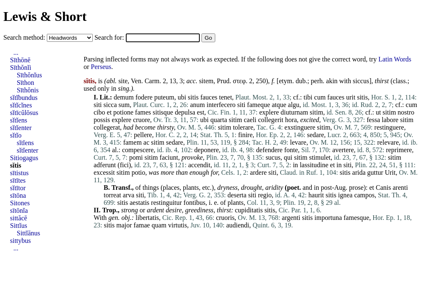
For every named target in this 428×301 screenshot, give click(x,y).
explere (269, 112)
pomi (136, 157)
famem (132, 142)
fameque (258, 104)
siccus (361, 80)
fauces (208, 97)
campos (364, 195)
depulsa (185, 112)
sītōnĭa (19, 210)
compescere (138, 149)
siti (98, 104)
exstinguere (300, 127)
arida (359, 172)
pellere (143, 134)
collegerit (270, 119)
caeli (250, 119)
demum (124, 97)
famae (142, 225)
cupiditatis (249, 210)
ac (146, 142)
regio (265, 195)
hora (291, 119)
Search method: (25, 37)
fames (143, 112)
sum (124, 104)
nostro (405, 112)
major (124, 225)
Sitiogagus (24, 157)
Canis (383, 187)
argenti (291, 217)
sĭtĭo (16, 135)
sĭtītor (17, 187)
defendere (269, 149)
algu (294, 104)
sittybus (20, 240)
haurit (316, 195)
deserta (236, 195)
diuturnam (294, 112)
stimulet (320, 157)
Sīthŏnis (27, 90)
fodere (144, 97)
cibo (99, 112)
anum (197, 104)
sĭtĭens (18, 120)
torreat (112, 195)
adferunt (105, 164)
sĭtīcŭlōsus (24, 112)
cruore (141, 119)
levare (298, 142)
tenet (225, 97)
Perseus (101, 66)
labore (390, 119)
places (171, 187)
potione (123, 112)
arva (129, 195)
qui (288, 157)
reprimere (399, 149)
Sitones (20, 203)
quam (159, 225)
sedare (315, 134)
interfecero (220, 104)
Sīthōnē (20, 60)
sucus (272, 157)
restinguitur (166, 202)
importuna (328, 217)
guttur (375, 172)
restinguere (389, 127)
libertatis (147, 217)
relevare (388, 142)
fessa (373, 119)
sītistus (19, 172)
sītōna (18, 195)
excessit (104, 172)
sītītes (17, 180)
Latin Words (394, 59)
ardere (258, 172)
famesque (356, 217)
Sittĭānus (28, 233)
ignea (345, 195)
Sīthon (25, 82)
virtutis (177, 225)
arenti (400, 187)
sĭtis (15, 165)
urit (350, 97)
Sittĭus (18, 225)
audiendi (237, 225)
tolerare (243, 127)
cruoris (225, 217)
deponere (206, 149)
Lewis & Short (45, 16)
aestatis (139, 202)
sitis (193, 97)
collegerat (107, 127)
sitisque (163, 112)
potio (138, 172)
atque (279, 104)
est (200, 112)
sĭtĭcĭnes (21, 105)
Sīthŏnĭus (29, 75)
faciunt (169, 157)
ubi (182, 97)
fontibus (194, 202)
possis (102, 119)
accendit (199, 164)
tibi (307, 97)
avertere (343, 149)
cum (320, 97)
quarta (218, 119)
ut (378, 112)
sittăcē (18, 218)
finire (245, 134)
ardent (155, 210)
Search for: (110, 37)
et (109, 112)
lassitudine (314, 164)
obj (125, 217)
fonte (291, 149)
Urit (390, 172)
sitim (316, 112)
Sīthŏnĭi (20, 67)
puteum (164, 97)
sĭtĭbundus (24, 97)
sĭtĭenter (21, 127)
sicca (110, 104)
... (15, 52)
